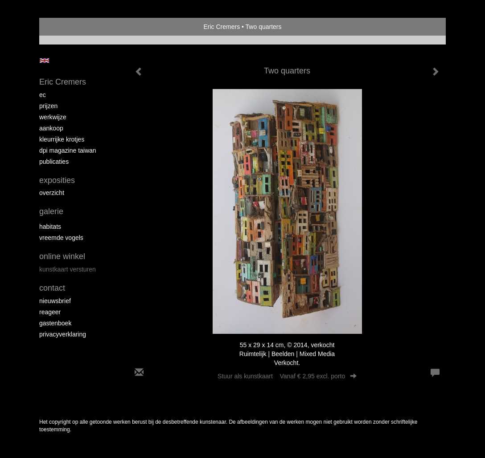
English (44, 60)
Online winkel (62, 256)
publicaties (54, 161)
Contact (52, 288)
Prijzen (48, 105)
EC (42, 94)
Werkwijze (52, 117)
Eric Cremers (221, 26)
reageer (50, 312)
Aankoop (51, 128)
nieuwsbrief (55, 300)
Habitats (50, 226)
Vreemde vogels (61, 237)
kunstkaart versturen (67, 269)
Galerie (51, 211)
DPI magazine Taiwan (67, 150)
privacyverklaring (62, 334)
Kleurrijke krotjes (61, 139)
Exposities (57, 180)
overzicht (51, 192)
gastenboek (55, 323)
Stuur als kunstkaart (287, 376)
